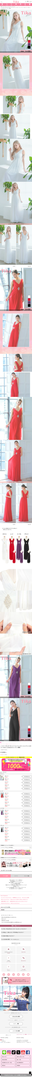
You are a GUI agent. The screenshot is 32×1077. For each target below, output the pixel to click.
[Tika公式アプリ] (16, 980)
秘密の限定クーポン (5, 901)
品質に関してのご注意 (5, 920)
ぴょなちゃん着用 (26, 897)
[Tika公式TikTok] (23, 974)
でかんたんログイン (23, 968)
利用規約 (18, 1065)
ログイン (16, 1023)
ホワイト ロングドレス (15, 903)
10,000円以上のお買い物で (8, 950)
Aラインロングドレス (5, 899)
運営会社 (3, 1065)
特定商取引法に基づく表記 (7, 1062)
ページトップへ (30, 1073)
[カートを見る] (27, 1)
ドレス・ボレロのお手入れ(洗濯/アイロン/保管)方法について (11, 922)
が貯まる (8, 968)
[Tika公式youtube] (28, 974)
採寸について (3, 918)
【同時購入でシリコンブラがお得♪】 (7, 845)
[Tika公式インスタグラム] (3, 974)
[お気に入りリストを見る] (26, 1)
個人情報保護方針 (20, 1062)
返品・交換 (19, 1059)
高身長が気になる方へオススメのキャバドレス (18, 901)
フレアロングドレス (11, 6)
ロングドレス (5, 6)
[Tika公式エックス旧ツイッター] (13, 974)
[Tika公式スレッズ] (8, 974)
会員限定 (8, 959)
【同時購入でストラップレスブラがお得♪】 (8, 857)
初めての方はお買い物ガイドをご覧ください (8, 917)
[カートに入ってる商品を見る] (28, 1)
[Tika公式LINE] (18, 974)
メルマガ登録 (16, 1031)
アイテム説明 (5, 875)
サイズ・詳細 (26, 875)
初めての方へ (4, 1056)
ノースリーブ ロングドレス (6, 897)
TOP (1, 6)
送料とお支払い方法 (20, 1056)
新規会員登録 (16, 1016)
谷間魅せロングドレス (17, 897)
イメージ (16, 875)
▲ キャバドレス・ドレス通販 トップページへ (24, 1034)
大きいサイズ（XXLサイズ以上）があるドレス (19, 899)
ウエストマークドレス (6, 903)
